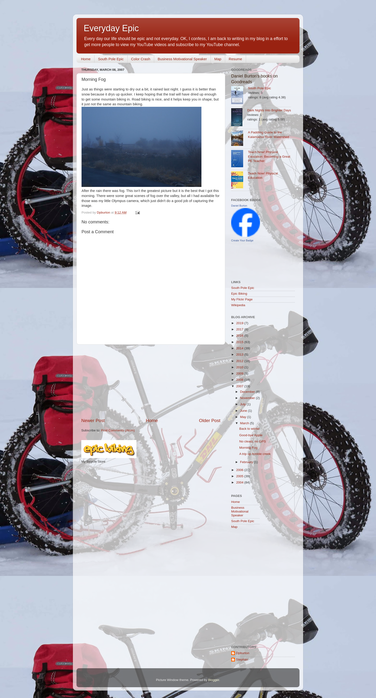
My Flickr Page (242, 299)
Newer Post (93, 420)
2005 (240, 476)
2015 (240, 342)
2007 (240, 386)
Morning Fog (248, 447)
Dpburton (242, 653)
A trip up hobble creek (255, 454)
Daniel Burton (239, 205)
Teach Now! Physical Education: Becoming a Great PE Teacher (269, 156)
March (245, 423)
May (243, 417)
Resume (235, 59)
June (244, 410)
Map (217, 59)
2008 (240, 380)
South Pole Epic (111, 59)
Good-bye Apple (251, 435)
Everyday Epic (111, 28)
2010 (240, 367)
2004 (240, 482)
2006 (240, 470)
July (243, 404)
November (248, 398)
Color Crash (140, 59)
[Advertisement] (151, 381)
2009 (240, 373)
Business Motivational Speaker (182, 59)
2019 (240, 323)
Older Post (209, 420)
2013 (240, 354)
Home (86, 59)
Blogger (213, 680)
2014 (240, 348)
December (248, 392)
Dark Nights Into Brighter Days (269, 110)
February (247, 462)
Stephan (242, 659)
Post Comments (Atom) (118, 430)
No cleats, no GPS (252, 441)
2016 (240, 335)
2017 (240, 329)
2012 (240, 361)
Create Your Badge (242, 240)
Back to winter (249, 428)
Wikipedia (238, 305)
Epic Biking (239, 293)
